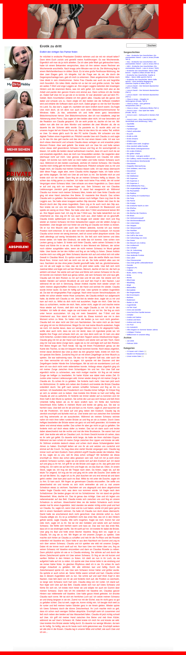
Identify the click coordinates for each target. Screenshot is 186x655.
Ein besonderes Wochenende (138, 161)
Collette (130, 270)
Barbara (130, 297)
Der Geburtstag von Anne (137, 238)
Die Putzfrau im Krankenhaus (138, 196)
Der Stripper (131, 225)
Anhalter (130, 315)
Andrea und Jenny (134, 322)
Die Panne (131, 201)
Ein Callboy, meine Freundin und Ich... (141, 158)
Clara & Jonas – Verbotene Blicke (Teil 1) (143, 108)
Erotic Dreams (132, 139)
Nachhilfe (130, 124)
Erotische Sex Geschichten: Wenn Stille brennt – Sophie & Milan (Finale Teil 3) (141, 72)
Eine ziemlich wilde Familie (137, 146)
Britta (129, 275)
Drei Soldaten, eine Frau (136, 168)
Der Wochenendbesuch (136, 220)
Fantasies (130, 126)
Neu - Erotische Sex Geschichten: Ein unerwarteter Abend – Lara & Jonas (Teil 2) (142, 63)
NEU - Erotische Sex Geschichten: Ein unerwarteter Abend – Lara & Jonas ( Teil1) (142, 67)
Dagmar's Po (132, 268)
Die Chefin (131, 211)
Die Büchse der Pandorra (136, 213)
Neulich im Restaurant (135, 354)
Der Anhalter (132, 248)
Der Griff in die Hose (135, 235)
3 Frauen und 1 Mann (135, 351)
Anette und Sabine (134, 317)
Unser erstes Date (134, 356)
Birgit (129, 285)
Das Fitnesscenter (134, 260)
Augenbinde (131, 305)
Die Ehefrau (131, 208)
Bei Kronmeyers (133, 295)
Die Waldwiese (132, 176)
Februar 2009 (132, 343)
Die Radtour (131, 193)
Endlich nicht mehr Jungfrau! (138, 144)
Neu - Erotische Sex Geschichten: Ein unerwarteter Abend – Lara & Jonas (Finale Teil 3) (142, 57)
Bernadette (131, 290)
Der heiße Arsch (133, 233)
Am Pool (130, 325)
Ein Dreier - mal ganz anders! (138, 156)
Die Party (130, 198)
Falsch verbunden (134, 131)
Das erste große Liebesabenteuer (140, 263)
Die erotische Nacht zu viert (137, 206)
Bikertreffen (131, 287)
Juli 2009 (130, 341)
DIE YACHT (131, 173)
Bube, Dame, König (134, 273)
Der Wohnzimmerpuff (135, 218)
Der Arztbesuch (133, 245)
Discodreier (131, 163)
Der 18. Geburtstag (134, 250)
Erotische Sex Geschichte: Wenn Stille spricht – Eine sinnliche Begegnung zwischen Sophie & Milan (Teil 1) (141, 81)
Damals (130, 265)
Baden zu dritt (132, 302)
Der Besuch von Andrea (136, 243)
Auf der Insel (132, 307)
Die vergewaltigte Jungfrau (137, 188)
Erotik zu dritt (132, 136)
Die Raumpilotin (133, 191)
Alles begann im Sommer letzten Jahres (142, 330)
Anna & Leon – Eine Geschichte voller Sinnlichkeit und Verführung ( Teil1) (140, 120)
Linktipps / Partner (134, 332)
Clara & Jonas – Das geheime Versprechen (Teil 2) (137, 104)
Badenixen (131, 300)
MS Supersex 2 (133, 183)
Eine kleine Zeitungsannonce (138, 149)
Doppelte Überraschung (136, 166)
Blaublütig (131, 282)
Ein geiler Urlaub (133, 153)
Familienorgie (132, 129)
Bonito (129, 278)
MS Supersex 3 (133, 181)
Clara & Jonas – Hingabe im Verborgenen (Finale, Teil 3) (137, 100)
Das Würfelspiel (133, 253)
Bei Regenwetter (133, 292)
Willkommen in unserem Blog (138, 335)
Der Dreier (131, 240)
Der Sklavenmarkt (134, 228)
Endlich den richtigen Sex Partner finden (58, 52)
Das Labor (131, 258)
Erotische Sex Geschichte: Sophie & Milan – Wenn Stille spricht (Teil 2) (140, 76)
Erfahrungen (132, 141)
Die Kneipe (131, 203)
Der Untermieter (133, 223)
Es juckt (130, 134)
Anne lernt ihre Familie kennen (139, 312)
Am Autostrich (132, 327)
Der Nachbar (132, 230)
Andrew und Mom (134, 320)
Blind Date (131, 280)
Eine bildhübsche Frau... (136, 186)
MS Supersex (132, 178)
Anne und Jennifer (134, 310)
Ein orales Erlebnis (134, 151)
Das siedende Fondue (135, 255)
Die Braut (130, 216)
